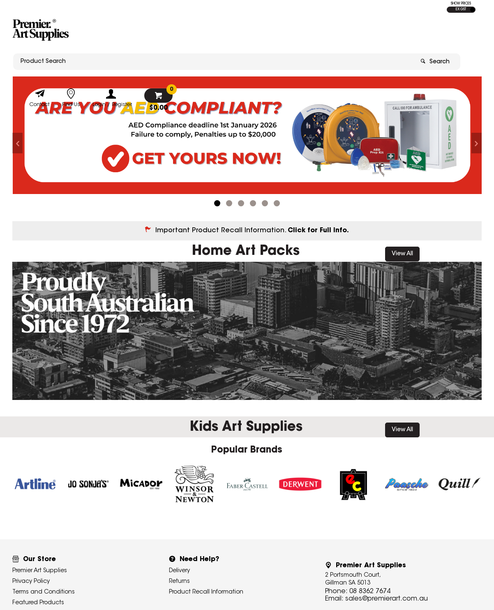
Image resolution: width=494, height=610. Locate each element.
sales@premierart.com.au (386, 599)
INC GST (472, 9)
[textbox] (198, 31)
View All (402, 254)
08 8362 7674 (369, 591)
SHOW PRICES (461, 3)
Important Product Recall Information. (252, 230)
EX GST (461, 9)
